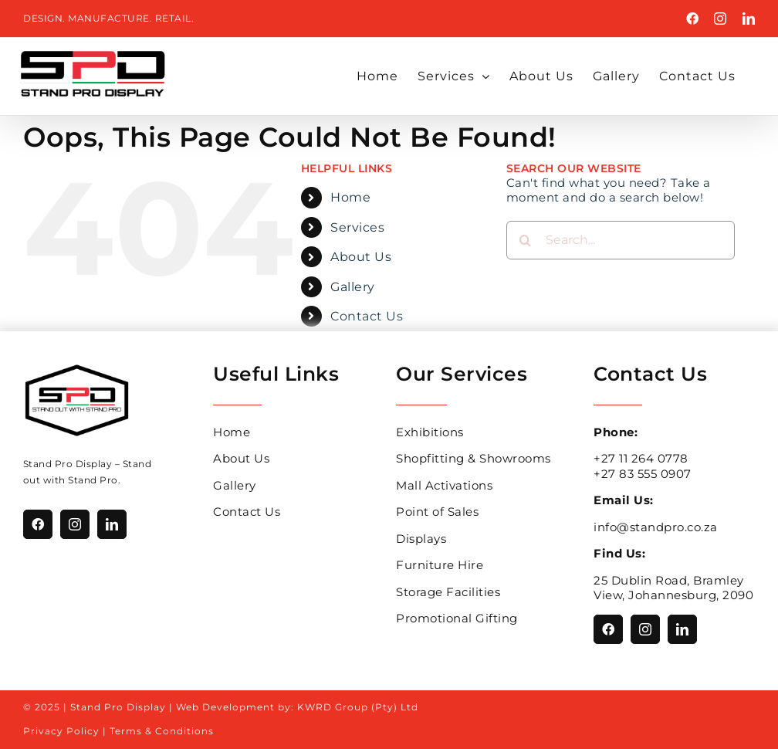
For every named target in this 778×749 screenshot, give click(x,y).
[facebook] (37, 524)
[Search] (525, 240)
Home (350, 197)
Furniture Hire (439, 565)
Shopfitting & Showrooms (473, 458)
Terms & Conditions (162, 731)
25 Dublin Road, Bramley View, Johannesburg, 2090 (673, 588)
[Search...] (620, 240)
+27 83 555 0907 (643, 473)
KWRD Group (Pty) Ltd (357, 707)
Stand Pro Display (68, 463)
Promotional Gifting (457, 618)
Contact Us (366, 316)
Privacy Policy (61, 731)
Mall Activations (444, 485)
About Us (360, 256)
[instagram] (75, 524)
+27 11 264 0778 (641, 458)
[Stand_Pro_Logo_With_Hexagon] (76, 368)
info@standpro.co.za (656, 527)
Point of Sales (437, 511)
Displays (421, 538)
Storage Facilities (448, 592)
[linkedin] (112, 524)
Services (357, 227)
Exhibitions (430, 432)
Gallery (352, 287)
